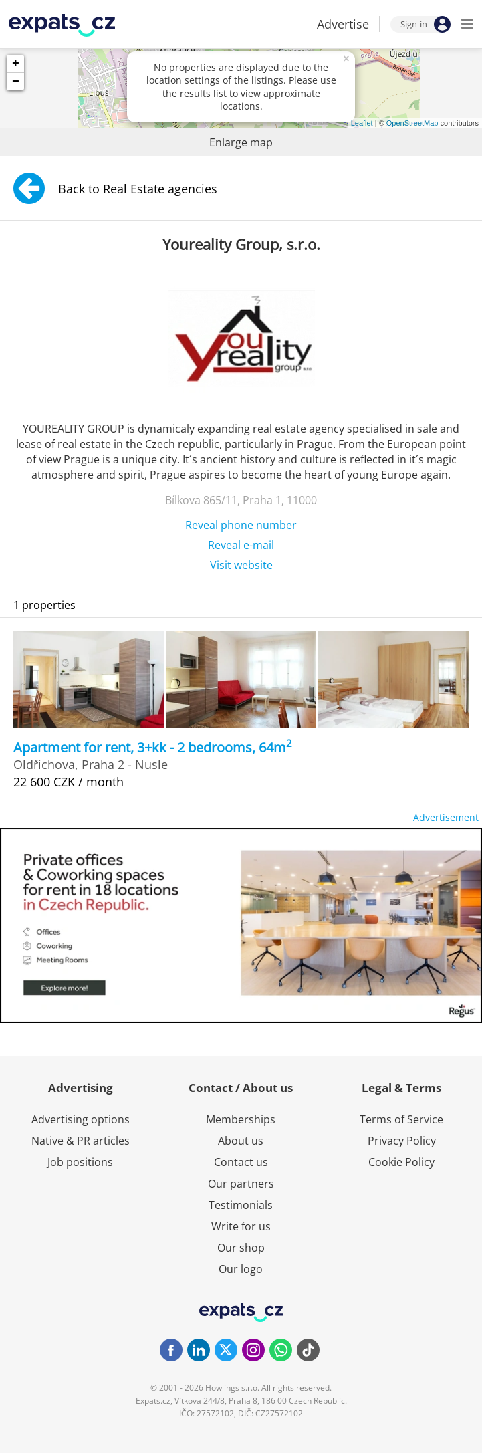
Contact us (241, 1162)
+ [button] (15, 63)
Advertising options (80, 1119)
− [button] (15, 82)
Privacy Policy (402, 1140)
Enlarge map (241, 142)
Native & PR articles (80, 1140)
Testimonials (241, 1205)
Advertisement (446, 817)
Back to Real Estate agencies (115, 188)
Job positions (80, 1162)
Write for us (241, 1226)
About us (240, 1140)
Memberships (240, 1119)
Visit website (241, 565)
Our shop (241, 1247)
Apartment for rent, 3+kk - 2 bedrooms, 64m (152, 747)
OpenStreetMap (412, 123)
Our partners (241, 1183)
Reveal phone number (241, 525)
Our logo (241, 1269)
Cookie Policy (401, 1162)
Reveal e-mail (241, 545)
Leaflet (362, 123)
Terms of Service (401, 1119)
